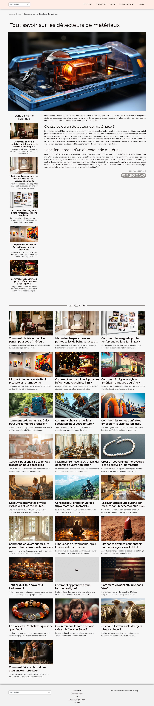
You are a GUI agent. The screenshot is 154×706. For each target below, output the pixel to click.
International (101, 4)
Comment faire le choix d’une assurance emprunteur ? (27, 669)
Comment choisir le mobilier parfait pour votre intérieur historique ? (24, 144)
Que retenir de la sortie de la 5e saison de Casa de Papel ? (74, 628)
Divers (141, 4)
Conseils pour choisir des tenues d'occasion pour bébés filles (29, 463)
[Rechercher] (19, 4)
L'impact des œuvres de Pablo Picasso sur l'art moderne (24, 247)
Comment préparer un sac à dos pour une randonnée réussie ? (29, 422)
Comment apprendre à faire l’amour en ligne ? (72, 587)
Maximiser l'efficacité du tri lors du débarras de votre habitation (77, 463)
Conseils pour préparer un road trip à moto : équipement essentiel (74, 506)
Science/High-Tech (127, 4)
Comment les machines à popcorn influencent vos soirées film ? (24, 281)
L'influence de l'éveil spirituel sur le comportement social (75, 545)
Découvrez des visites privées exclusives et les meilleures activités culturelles (27, 506)
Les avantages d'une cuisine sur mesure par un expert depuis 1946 (122, 504)
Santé (112, 4)
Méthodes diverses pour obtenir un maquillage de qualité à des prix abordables (121, 547)
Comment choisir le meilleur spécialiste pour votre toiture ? (74, 422)
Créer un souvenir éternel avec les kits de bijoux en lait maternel (122, 463)
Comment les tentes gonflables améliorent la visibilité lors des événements (121, 424)
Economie (87, 4)
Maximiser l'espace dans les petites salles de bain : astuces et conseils (24, 178)
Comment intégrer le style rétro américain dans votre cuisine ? (121, 381)
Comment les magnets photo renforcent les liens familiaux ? (24, 213)
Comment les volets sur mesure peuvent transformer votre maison (31, 545)
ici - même (134, 136)
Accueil (10, 14)
